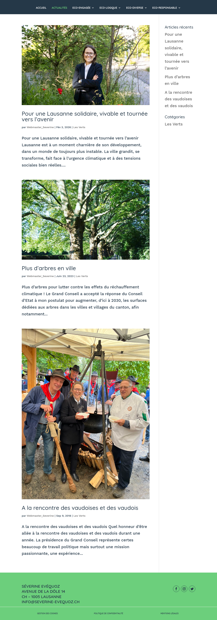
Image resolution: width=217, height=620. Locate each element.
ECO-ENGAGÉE (82, 7)
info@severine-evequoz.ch (51, 601)
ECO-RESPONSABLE (164, 7)
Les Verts (79, 127)
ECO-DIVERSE (134, 7)
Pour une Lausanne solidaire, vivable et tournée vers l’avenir (85, 116)
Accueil (41, 7)
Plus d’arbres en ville (49, 268)
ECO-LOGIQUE (108, 7)
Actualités (59, 7)
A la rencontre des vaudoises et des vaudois (80, 507)
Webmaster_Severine (40, 127)
